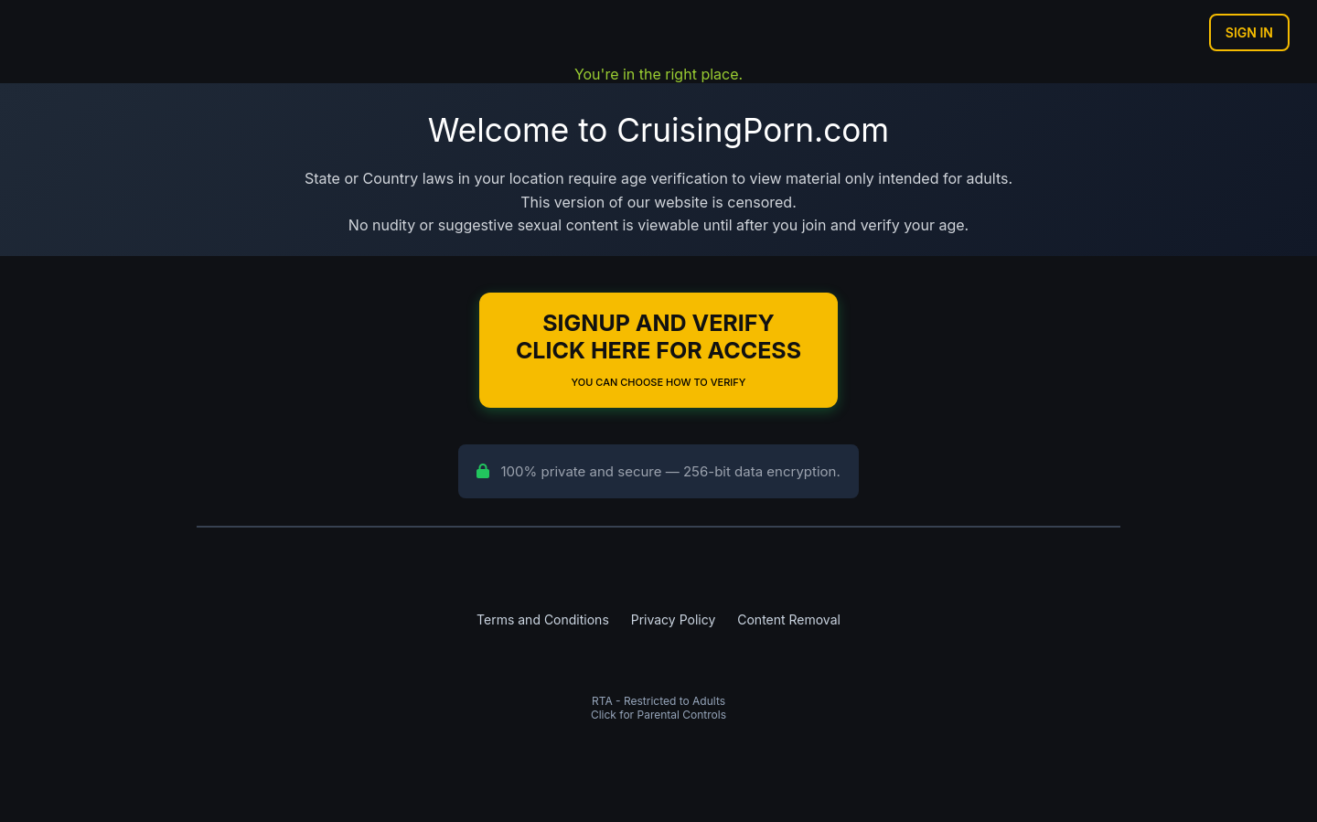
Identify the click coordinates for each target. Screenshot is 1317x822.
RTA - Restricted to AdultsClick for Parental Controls (658, 707)
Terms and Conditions (542, 619)
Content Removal (789, 619)
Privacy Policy (673, 619)
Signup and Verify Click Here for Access (658, 349)
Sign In (1249, 32)
